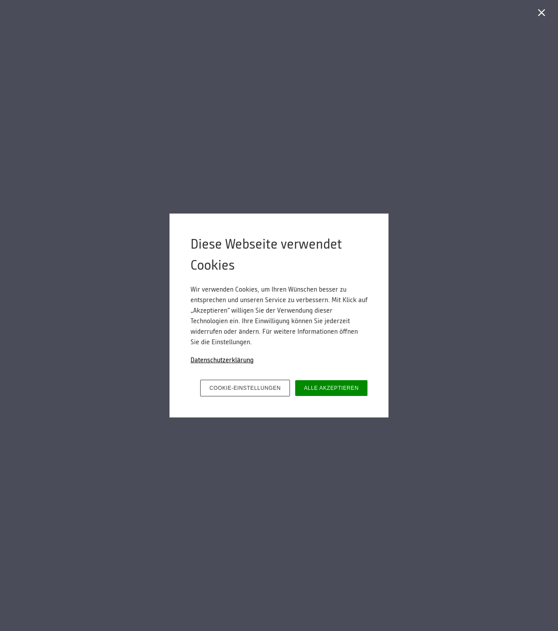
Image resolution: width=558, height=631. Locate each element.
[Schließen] (543, 15)
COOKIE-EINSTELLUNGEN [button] (245, 388)
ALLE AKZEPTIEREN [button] (331, 388)
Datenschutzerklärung (222, 360)
